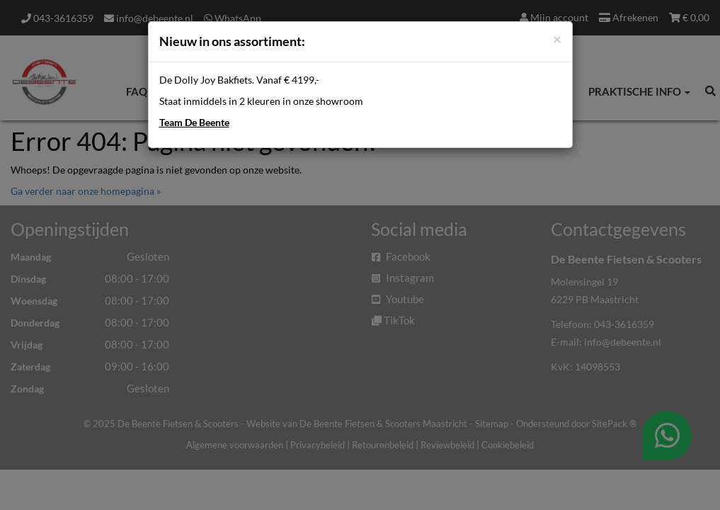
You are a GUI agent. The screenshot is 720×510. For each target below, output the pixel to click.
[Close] (557, 38)
